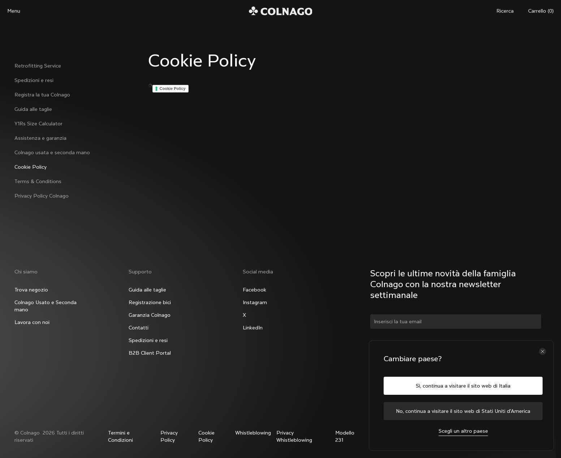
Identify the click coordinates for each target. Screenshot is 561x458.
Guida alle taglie (33, 109)
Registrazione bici (150, 302)
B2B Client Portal (150, 353)
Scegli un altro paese (463, 431)
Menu (13, 11)
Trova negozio (31, 289)
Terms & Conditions (37, 181)
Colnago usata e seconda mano (52, 152)
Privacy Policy (169, 436)
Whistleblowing (253, 432)
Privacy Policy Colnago (41, 196)
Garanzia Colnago (150, 315)
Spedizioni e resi (33, 80)
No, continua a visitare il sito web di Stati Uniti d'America (463, 411)
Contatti (138, 327)
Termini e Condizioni (120, 436)
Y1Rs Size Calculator (38, 123)
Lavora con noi (31, 322)
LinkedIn (253, 327)
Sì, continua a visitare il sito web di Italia (463, 386)
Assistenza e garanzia (40, 138)
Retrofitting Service (37, 65)
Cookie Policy (30, 167)
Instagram (255, 302)
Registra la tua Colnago (42, 94)
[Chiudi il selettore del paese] (542, 351)
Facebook (254, 289)
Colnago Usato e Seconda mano (45, 306)
